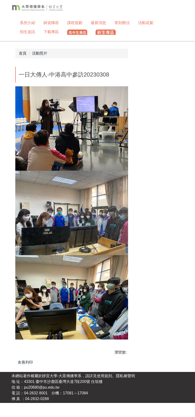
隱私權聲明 (125, 390)
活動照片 (39, 53)
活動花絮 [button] (145, 23)
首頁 (23, 53)
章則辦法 (122, 23)
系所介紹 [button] (27, 23)
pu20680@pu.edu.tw (41, 401)
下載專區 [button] (51, 32)
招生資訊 (27, 32)
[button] (77, 32)
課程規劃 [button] (74, 23)
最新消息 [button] (98, 23)
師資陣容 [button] (51, 23)
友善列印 (25, 362)
